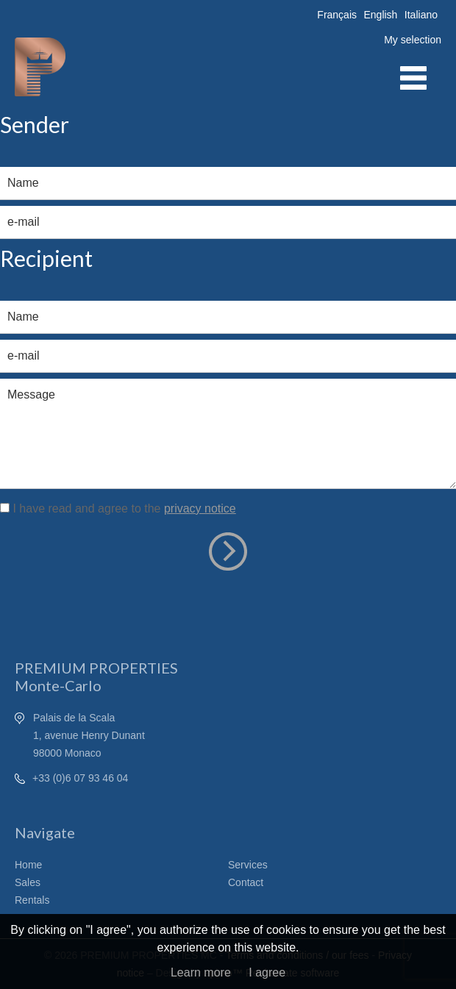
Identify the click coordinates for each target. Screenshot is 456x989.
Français (337, 15)
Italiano (421, 15)
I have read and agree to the (124, 508)
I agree (267, 972)
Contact (245, 882)
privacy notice (200, 508)
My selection (412, 40)
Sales (27, 882)
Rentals (32, 900)
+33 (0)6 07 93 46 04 (80, 778)
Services (248, 865)
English (380, 15)
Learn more (201, 972)
